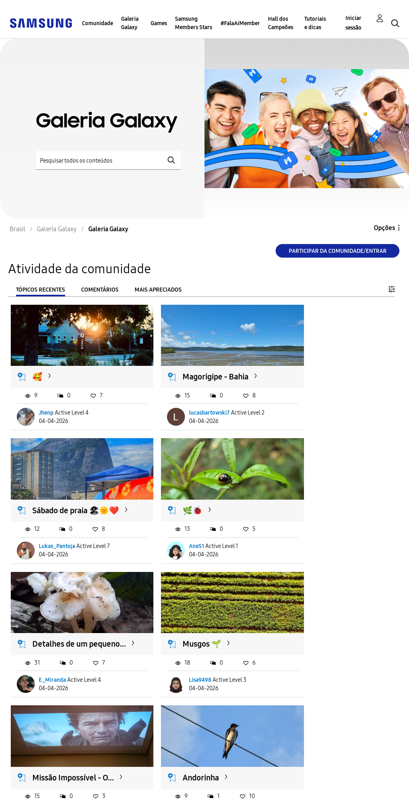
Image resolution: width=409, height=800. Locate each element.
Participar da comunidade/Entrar (338, 251)
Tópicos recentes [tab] (40, 289)
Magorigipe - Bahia (197, 368)
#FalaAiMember (240, 23)
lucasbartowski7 (191, 414)
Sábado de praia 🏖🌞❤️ (334, 373)
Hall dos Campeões (280, 23)
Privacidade (30, 789)
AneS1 (46, 550)
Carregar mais (39, 734)
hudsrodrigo (186, 686)
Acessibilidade (34, 776)
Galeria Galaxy (130, 23)
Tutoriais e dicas (315, 23)
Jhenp (46, 414)
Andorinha (183, 640)
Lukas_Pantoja (321, 414)
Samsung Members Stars (193, 23)
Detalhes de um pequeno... (192, 509)
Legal (112, 789)
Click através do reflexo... (324, 645)
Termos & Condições (134, 776)
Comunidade (97, 23)
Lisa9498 (314, 550)
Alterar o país (217, 782)
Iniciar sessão (353, 23)
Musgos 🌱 (315, 504)
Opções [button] (384, 228)
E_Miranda (184, 550)
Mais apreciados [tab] (158, 289)
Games (159, 23)
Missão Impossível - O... (67, 645)
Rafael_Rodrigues (325, 686)
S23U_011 (51, 686)
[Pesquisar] (108, 160)
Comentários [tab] (100, 289)
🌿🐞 (43, 504)
